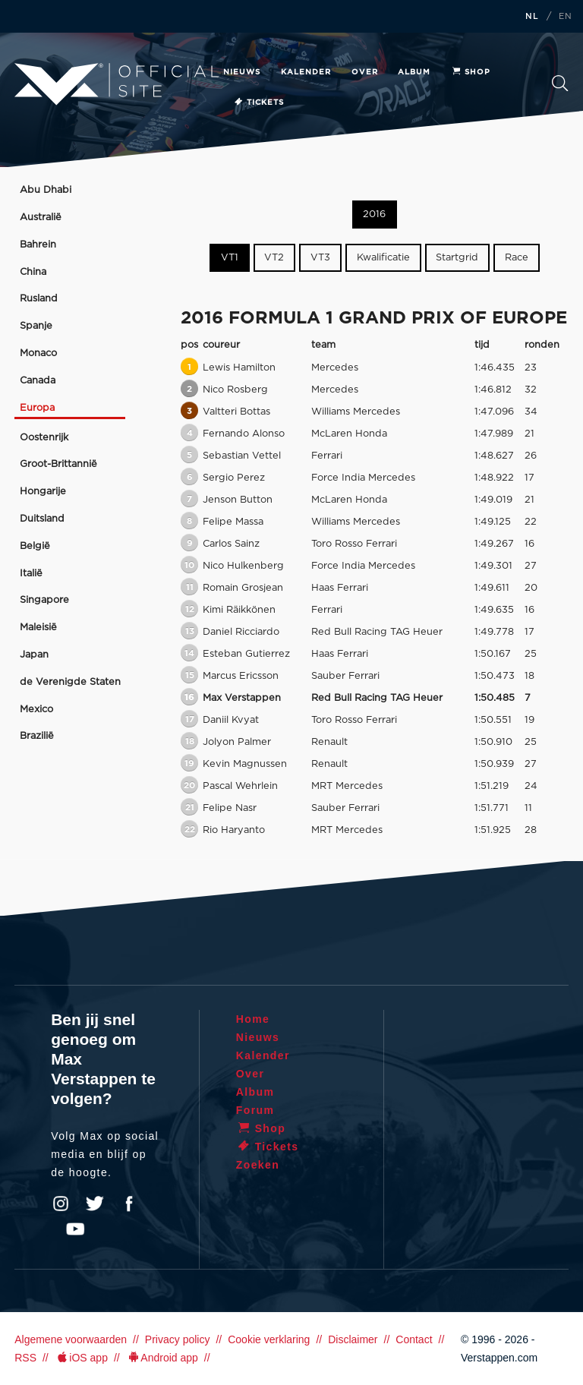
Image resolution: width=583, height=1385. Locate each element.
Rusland (39, 299)
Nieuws (241, 72)
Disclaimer (352, 1339)
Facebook (129, 1203)
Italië (31, 574)
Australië (40, 217)
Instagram (61, 1203)
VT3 (320, 258)
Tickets (258, 102)
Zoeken (560, 83)
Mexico (36, 710)
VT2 (274, 258)
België (35, 546)
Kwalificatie (383, 258)
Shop (470, 72)
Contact (413, 1339)
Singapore (44, 600)
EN (565, 17)
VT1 (229, 258)
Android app (162, 1358)
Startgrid (457, 258)
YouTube (75, 1229)
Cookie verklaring (269, 1339)
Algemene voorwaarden (70, 1339)
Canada (37, 381)
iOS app (81, 1358)
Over (364, 72)
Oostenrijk (44, 438)
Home (253, 1019)
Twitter (95, 1203)
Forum (255, 1110)
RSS (25, 1358)
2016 (374, 214)
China (33, 272)
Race (516, 258)
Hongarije (43, 492)
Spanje (36, 326)
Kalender (306, 72)
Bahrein (38, 245)
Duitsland (42, 519)
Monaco (38, 353)
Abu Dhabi (45, 190)
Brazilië (37, 736)
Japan (34, 655)
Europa (37, 408)
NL (532, 17)
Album (414, 72)
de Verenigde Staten (70, 682)
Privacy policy (177, 1339)
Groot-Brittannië (58, 464)
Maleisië (38, 628)
